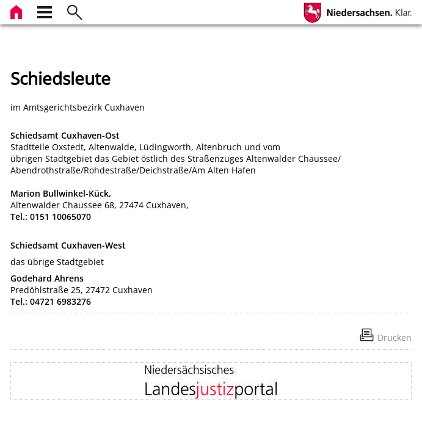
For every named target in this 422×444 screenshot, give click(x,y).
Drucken (394, 337)
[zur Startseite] (17, 10)
